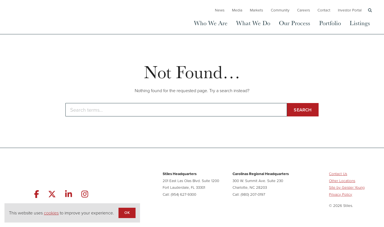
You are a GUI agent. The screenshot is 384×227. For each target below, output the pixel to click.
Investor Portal (350, 10)
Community (280, 10)
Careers (303, 10)
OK (126, 212)
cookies (51, 213)
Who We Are (210, 23)
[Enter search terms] (176, 109)
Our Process (294, 23)
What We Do (253, 23)
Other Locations (342, 180)
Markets (256, 10)
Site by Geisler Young (347, 187)
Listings (360, 23)
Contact (323, 10)
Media (237, 10)
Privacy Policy (340, 194)
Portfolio (330, 23)
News (219, 10)
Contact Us (338, 173)
